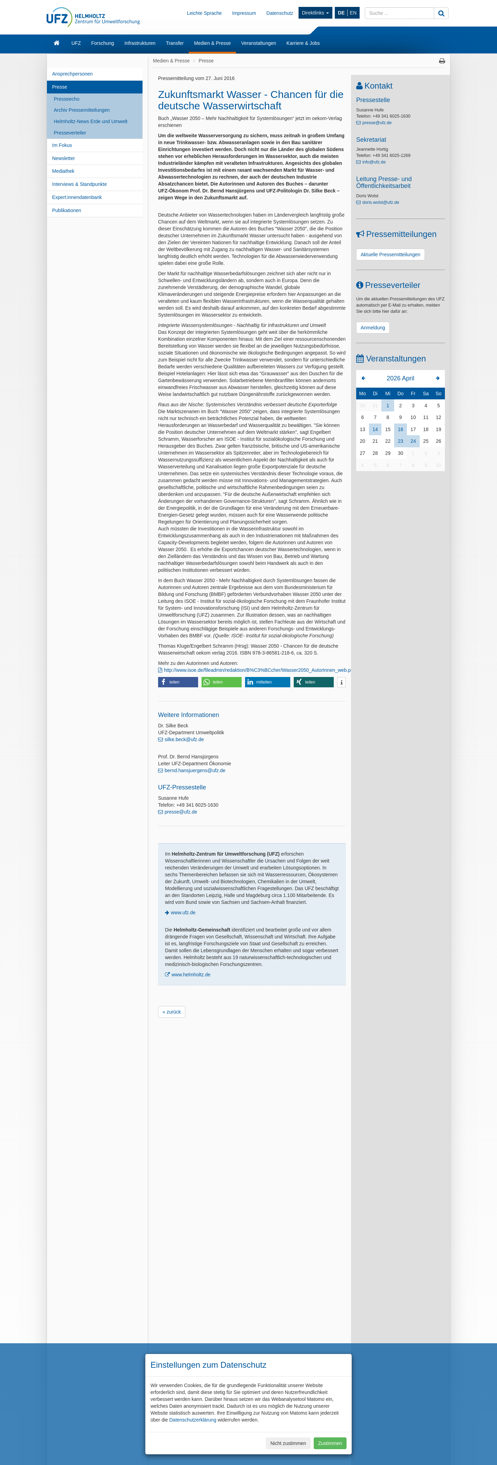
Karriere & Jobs (303, 43)
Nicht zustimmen (288, 1443)
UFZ (76, 43)
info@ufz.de (374, 162)
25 (426, 441)
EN (353, 13)
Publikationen (66, 210)
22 (388, 441)
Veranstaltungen (258, 43)
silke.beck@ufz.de (184, 739)
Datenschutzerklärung (192, 1420)
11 (426, 417)
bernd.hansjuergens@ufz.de (195, 770)
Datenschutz (279, 13)
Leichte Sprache (204, 13)
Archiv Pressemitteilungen (82, 110)
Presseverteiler (70, 133)
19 (438, 429)
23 (400, 441)
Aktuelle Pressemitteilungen (390, 254)
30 (363, 405)
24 (413, 441)
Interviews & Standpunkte (79, 184)
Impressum (244, 13)
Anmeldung (373, 327)
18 (426, 429)
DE (341, 13)
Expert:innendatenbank (77, 197)
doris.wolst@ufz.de (380, 202)
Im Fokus (62, 145)
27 (363, 453)
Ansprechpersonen (72, 74)
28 (375, 453)
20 (363, 441)
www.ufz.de (183, 912)
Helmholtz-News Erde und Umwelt (90, 121)
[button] (178, 682)
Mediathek (63, 171)
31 (375, 405)
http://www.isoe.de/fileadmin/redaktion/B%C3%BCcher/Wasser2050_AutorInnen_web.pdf (259, 670)
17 (413, 429)
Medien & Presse (212, 43)
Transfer (175, 43)
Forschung (102, 43)
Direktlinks (315, 13)
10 (413, 417)
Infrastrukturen (139, 43)
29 (388, 453)
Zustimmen (330, 1443)
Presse (59, 87)
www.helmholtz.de (191, 974)
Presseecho (66, 99)
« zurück (172, 1012)
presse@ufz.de (181, 812)
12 (438, 417)
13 (363, 429)
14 (375, 429)
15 (388, 429)
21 (375, 441)
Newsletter (63, 158)
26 (438, 441)
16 (400, 429)
